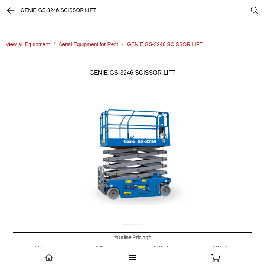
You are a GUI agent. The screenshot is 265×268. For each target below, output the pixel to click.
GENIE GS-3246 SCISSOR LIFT (165, 44)
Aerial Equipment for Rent (88, 44)
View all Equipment (28, 44)
